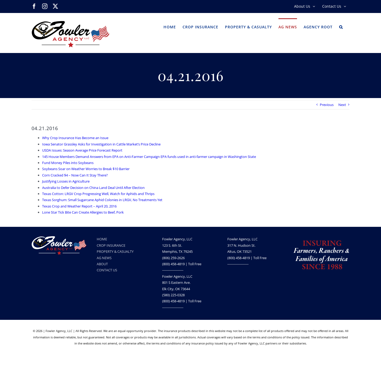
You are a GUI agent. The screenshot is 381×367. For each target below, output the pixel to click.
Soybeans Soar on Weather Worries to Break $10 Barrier (86, 168)
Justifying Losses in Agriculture (66, 181)
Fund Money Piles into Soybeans (68, 162)
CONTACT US (107, 270)
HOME (102, 239)
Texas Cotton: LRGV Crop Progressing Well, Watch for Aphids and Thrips (98, 193)
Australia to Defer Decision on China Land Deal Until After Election (93, 187)
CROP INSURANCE (111, 245)
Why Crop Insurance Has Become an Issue (75, 137)
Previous (327, 104)
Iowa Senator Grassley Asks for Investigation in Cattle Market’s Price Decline (101, 144)
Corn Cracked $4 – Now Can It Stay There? (75, 175)
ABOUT (102, 264)
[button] (341, 26)
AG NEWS (104, 257)
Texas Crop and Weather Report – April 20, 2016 (79, 206)
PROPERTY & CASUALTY (115, 251)
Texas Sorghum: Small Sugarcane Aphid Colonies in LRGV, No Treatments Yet (102, 199)
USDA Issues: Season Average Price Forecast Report (82, 150)
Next (342, 104)
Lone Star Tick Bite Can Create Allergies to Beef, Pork (83, 212)
